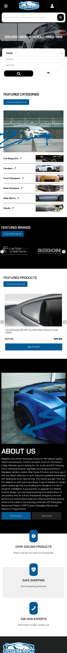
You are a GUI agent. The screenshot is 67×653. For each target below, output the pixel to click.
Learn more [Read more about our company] (47, 516)
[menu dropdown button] (6, 6)
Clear (48, 72)
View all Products (15, 284)
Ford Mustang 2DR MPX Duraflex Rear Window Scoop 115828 (31, 331)
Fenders (8, 168)
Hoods (6, 208)
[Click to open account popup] (52, 6)
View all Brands (12, 234)
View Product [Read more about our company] (16, 516)
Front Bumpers (11, 178)
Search (18, 73)
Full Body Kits (10, 158)
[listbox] (33, 53)
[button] (33, 17)
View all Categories (16, 102)
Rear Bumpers (11, 188)
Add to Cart (34, 347)
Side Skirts (9, 198)
